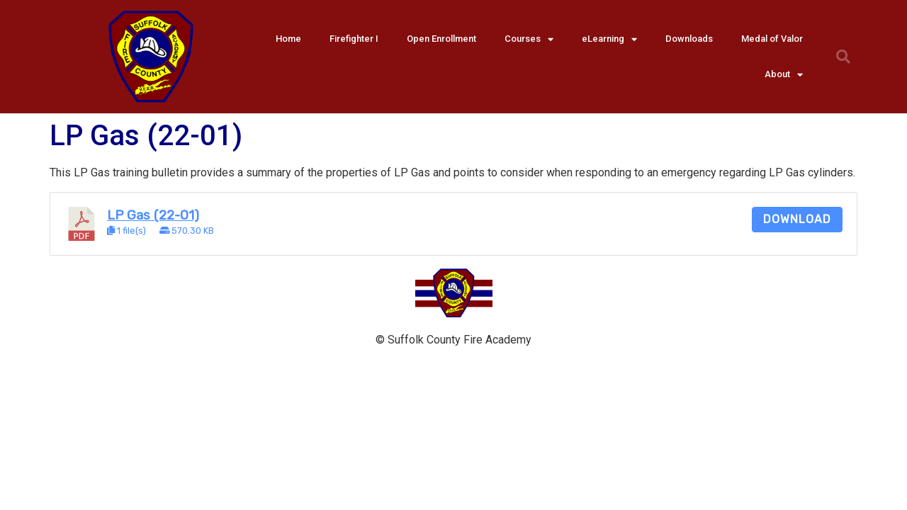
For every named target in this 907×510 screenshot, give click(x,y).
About (784, 74)
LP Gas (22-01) (153, 215)
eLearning (609, 39)
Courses (529, 39)
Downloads (689, 38)
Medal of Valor (772, 38)
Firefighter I (353, 38)
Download (797, 219)
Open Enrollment (441, 38)
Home (288, 38)
